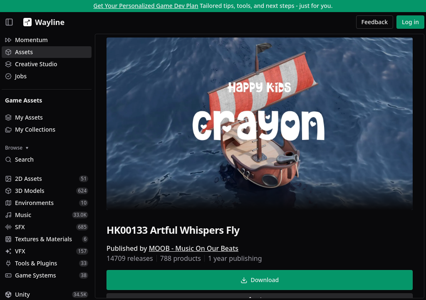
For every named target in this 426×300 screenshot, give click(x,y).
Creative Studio (31, 64)
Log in (410, 22)
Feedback (375, 22)
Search (19, 159)
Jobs (16, 76)
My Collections (30, 129)
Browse (16, 147)
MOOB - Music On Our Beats (193, 248)
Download (259, 280)
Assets (19, 52)
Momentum (26, 40)
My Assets (24, 117)
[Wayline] (42, 22)
